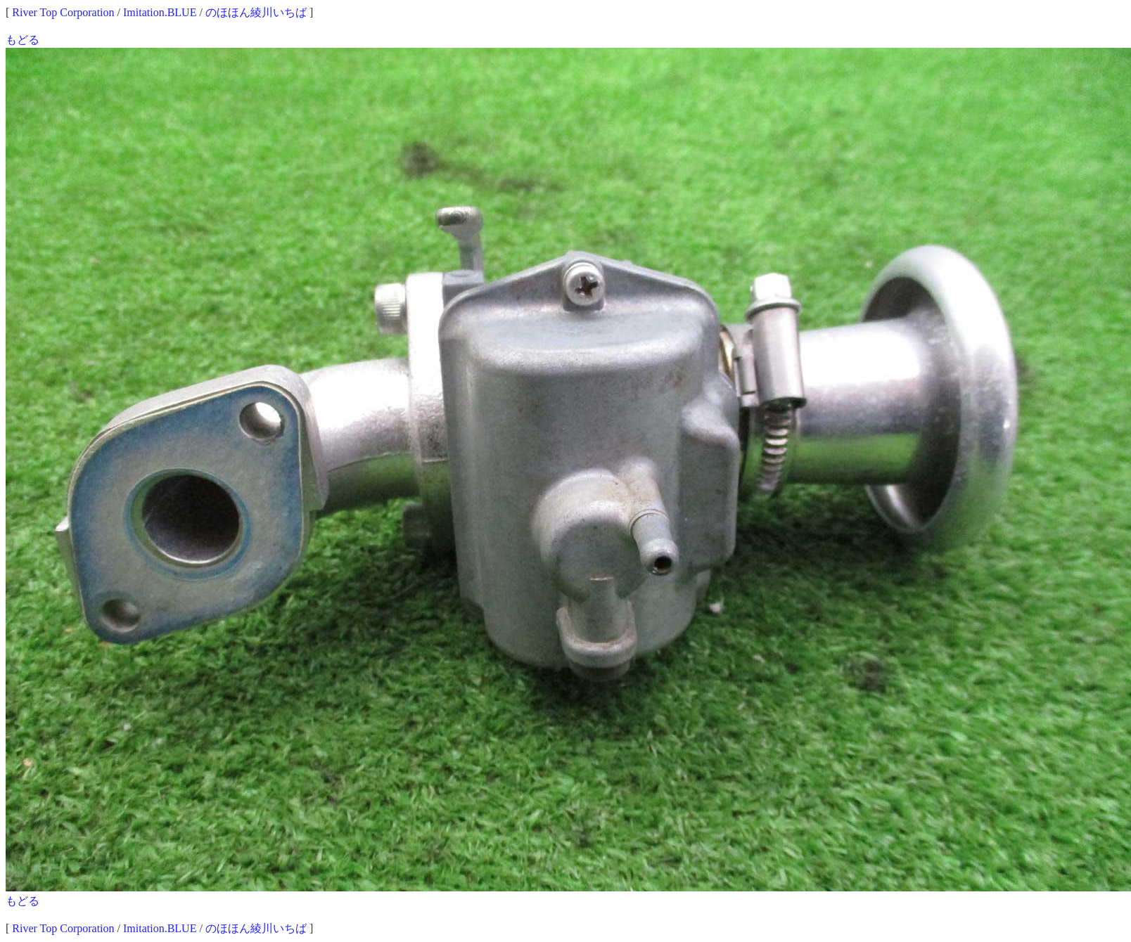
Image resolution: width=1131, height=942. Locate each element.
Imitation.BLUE (159, 12)
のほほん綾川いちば (256, 12)
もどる (22, 40)
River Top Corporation (63, 12)
